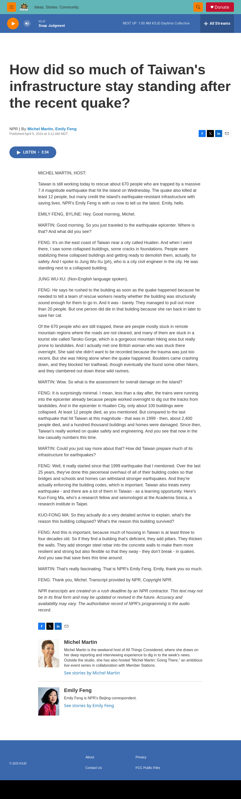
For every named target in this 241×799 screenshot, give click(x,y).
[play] (13, 23)
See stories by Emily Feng (89, 705)
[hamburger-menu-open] (11, 7)
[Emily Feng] (48, 701)
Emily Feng (66, 129)
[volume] (27, 23)
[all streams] (217, 23)
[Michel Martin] (48, 653)
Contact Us (93, 768)
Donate (222, 7)
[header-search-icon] (198, 7)
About (89, 757)
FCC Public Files (148, 768)
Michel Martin (40, 129)
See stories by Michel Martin (92, 673)
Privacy (141, 757)
